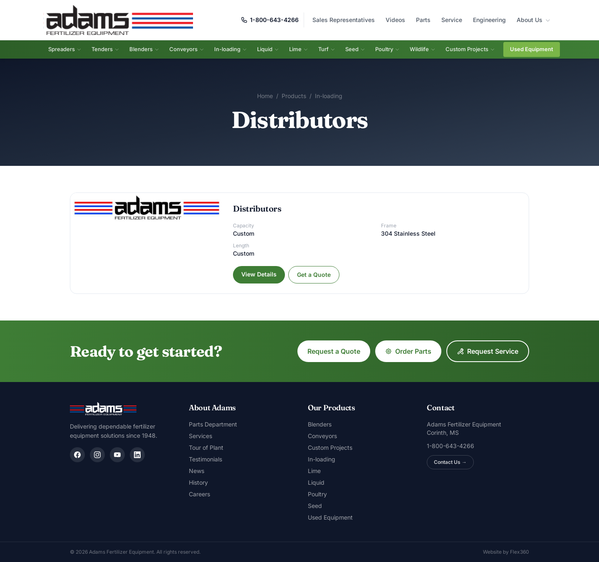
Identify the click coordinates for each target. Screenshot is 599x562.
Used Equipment (531, 49)
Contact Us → (450, 462)
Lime (298, 49)
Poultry (387, 49)
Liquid (268, 49)
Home (265, 95)
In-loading (230, 49)
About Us (534, 19)
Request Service (487, 351)
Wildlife (423, 49)
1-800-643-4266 (270, 19)
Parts (423, 19)
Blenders (144, 49)
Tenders (105, 49)
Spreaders (65, 49)
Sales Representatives (343, 19)
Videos (395, 19)
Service (451, 19)
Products (294, 95)
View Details (259, 274)
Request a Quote (333, 351)
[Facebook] (77, 454)
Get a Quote (314, 274)
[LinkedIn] (137, 454)
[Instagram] (97, 454)
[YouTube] (117, 454)
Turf (326, 49)
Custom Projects (470, 49)
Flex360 (519, 552)
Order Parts (408, 351)
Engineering (489, 19)
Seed (355, 49)
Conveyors (186, 49)
